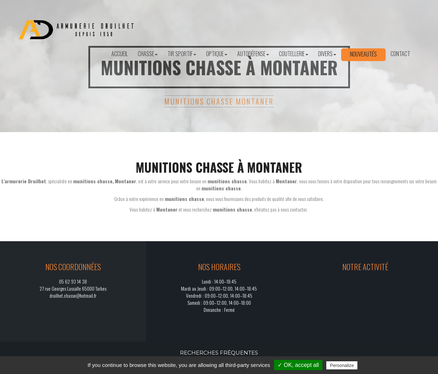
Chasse (148, 53)
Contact (400, 53)
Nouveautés (363, 54)
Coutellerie (293, 53)
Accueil (119, 53)
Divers (327, 53)
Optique (216, 53)
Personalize (342, 365)
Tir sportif (182, 53)
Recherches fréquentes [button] (219, 352)
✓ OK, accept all (298, 365)
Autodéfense (253, 53)
